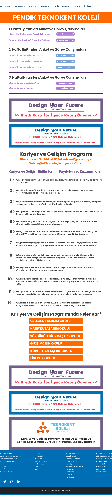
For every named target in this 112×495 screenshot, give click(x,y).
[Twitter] (5, 482)
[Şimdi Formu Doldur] (65, 67)
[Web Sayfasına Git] (65, 83)
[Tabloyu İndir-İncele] (65, 88)
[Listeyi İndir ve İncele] (65, 55)
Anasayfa (38, 453)
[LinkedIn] (19, 482)
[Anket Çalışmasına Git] (65, 34)
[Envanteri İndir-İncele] (65, 40)
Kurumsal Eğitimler (72, 453)
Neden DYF (39, 458)
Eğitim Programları (41, 461)
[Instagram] (12, 482)
